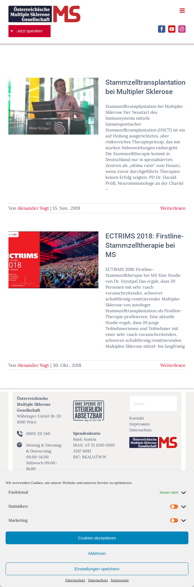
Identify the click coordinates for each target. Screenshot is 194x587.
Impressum (120, 580)
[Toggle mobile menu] (183, 11)
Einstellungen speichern (97, 568)
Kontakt (136, 418)
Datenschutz (75, 580)
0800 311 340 (38, 433)
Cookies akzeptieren (97, 537)
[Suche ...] (153, 403)
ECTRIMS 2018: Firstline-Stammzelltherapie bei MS (144, 245)
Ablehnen (97, 553)
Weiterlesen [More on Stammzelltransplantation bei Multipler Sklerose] (173, 208)
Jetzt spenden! (29, 31)
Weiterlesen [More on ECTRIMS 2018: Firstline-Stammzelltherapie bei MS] (173, 365)
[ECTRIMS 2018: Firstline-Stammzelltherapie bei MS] (53, 259)
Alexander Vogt (33, 208)
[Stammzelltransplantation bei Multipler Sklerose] (53, 106)
